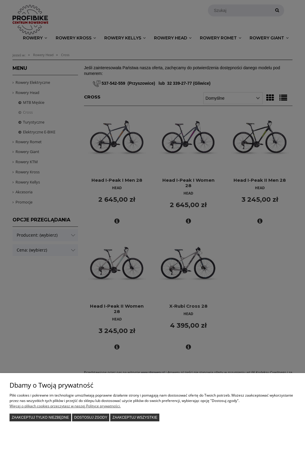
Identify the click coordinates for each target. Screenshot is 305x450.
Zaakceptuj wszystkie (135, 417)
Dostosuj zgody (90, 417)
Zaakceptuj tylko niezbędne (40, 417)
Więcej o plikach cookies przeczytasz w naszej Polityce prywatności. (65, 406)
